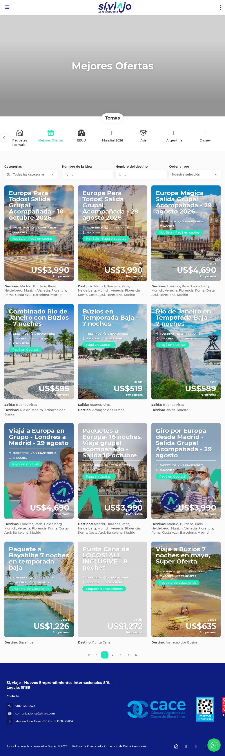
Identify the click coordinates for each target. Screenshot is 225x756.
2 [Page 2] (112, 655)
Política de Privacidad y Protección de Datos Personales (109, 746)
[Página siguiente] (128, 654)
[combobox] (141, 174)
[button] (4, 137)
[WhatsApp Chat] (214, 745)
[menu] (220, 7)
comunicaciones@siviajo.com (35, 713)
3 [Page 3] (120, 655)
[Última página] (136, 654)
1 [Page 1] (104, 655)
